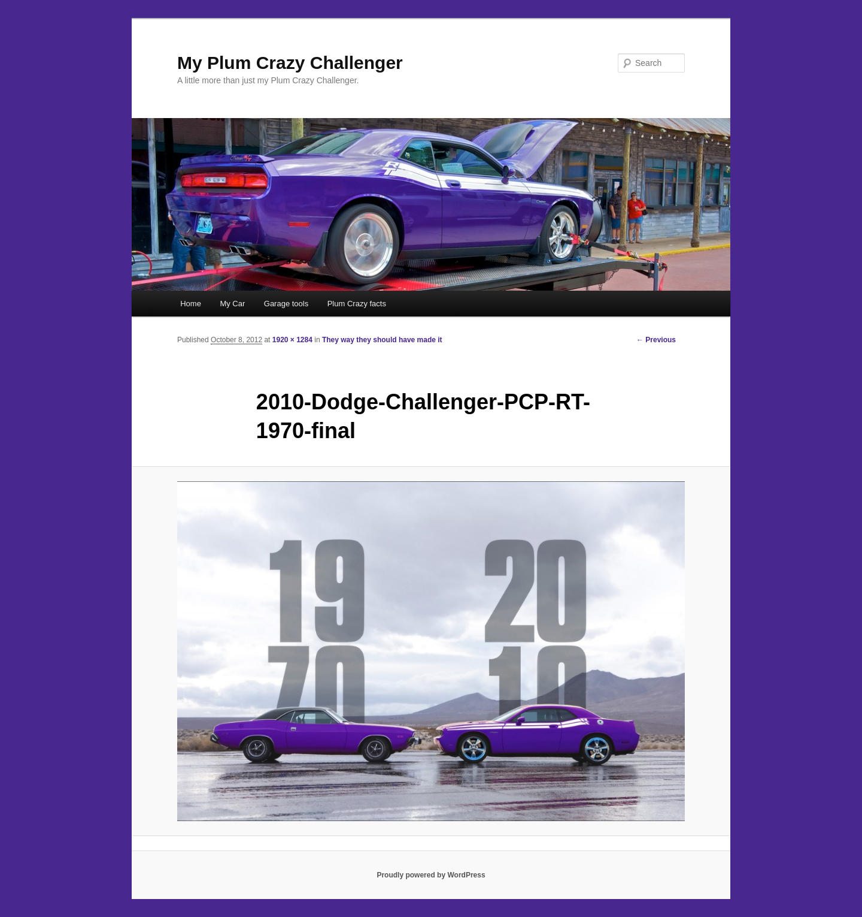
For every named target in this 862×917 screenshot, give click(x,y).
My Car (232, 303)
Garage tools (286, 303)
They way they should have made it (382, 340)
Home (190, 303)
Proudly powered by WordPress (431, 875)
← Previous (656, 340)
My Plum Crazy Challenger (290, 63)
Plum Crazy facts (356, 303)
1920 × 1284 (292, 340)
